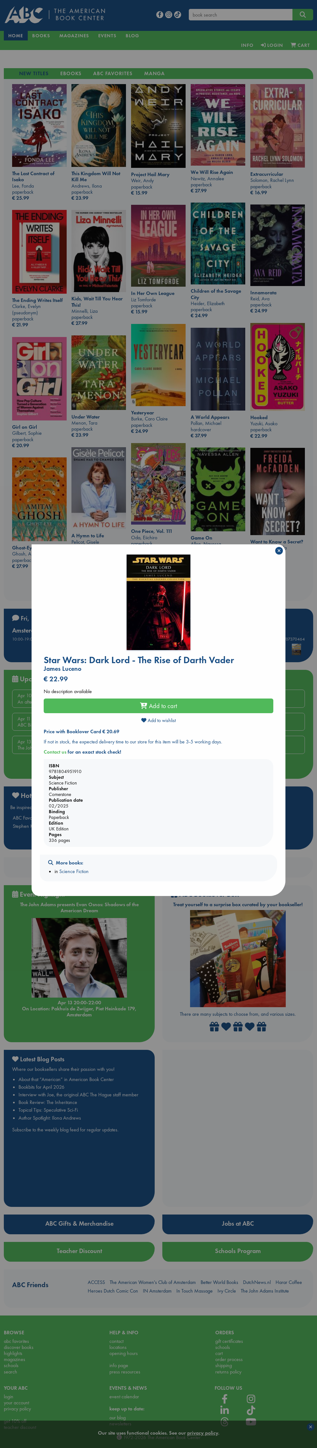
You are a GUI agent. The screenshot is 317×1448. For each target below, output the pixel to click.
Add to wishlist (158, 720)
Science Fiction (74, 871)
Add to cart (158, 706)
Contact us (55, 752)
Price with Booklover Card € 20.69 (81, 731)
